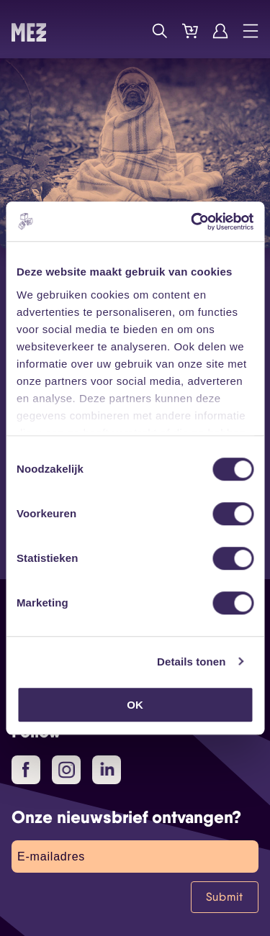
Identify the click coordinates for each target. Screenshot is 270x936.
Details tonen (191, 661)
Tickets (190, 31)
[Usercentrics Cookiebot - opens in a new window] (192, 221)
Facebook (31, 770)
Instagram (69, 770)
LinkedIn (108, 769)
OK (135, 705)
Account (220, 31)
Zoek (160, 31)
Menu (250, 31)
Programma (130, 31)
